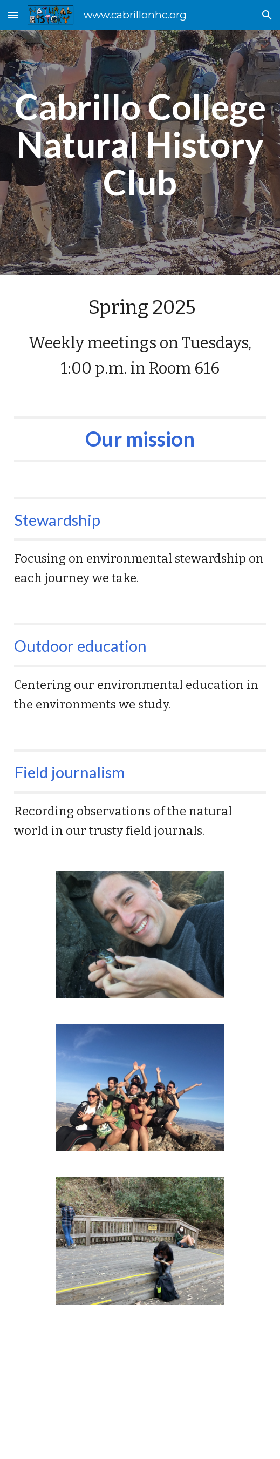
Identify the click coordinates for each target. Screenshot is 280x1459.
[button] (13, 15)
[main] (140, 145)
